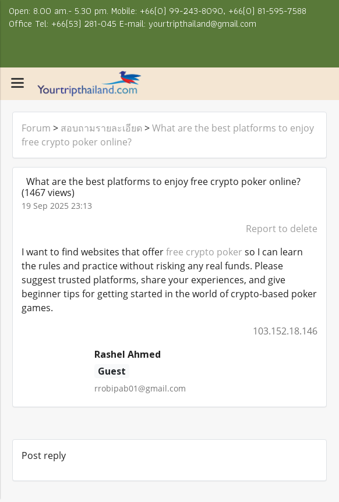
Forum (36, 128)
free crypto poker (204, 251)
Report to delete (281, 228)
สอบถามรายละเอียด (101, 128)
